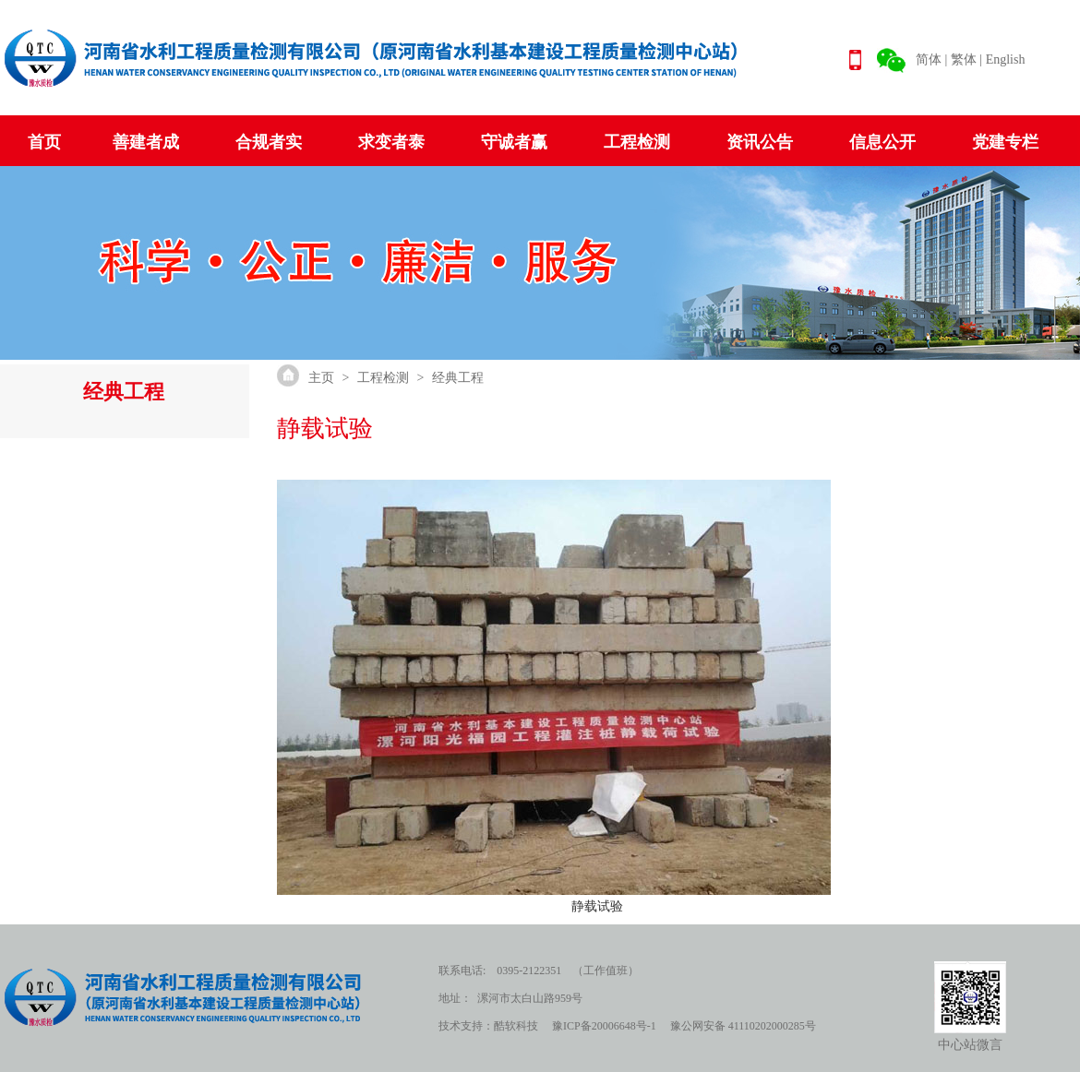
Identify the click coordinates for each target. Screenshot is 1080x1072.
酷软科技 (516, 1025)
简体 (929, 59)
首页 (44, 142)
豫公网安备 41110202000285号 (743, 1025)
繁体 (964, 59)
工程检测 (637, 142)
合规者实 (268, 142)
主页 (321, 378)
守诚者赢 (514, 142)
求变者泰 (391, 142)
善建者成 (146, 142)
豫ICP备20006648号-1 (604, 1025)
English (1006, 59)
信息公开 (882, 142)
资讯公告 (759, 142)
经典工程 (458, 378)
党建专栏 (1005, 142)
